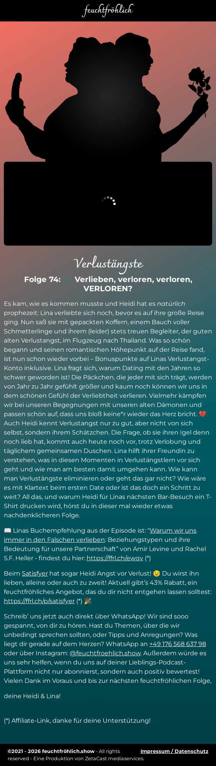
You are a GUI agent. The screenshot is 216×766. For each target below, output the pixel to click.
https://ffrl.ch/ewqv (115, 558)
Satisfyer (35, 573)
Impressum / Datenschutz (174, 751)
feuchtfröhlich (108, 10)
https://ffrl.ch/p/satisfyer (39, 601)
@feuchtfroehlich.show (105, 653)
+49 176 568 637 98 (177, 644)
